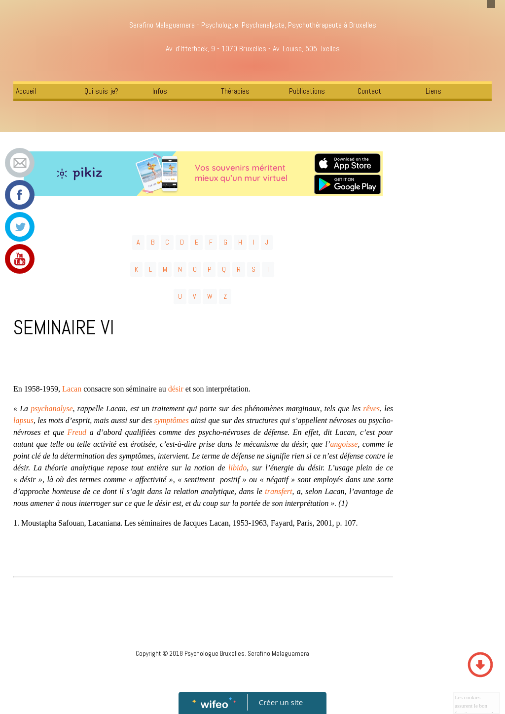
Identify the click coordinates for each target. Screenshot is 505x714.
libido (237, 468)
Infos (159, 91)
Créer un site (281, 702)
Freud (77, 432)
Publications (307, 91)
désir (176, 389)
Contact (369, 91)
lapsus (23, 420)
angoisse (344, 444)
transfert (278, 491)
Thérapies (235, 91)
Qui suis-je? (101, 91)
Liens (433, 91)
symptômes (171, 420)
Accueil (26, 91)
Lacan (71, 389)
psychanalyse (51, 408)
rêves (371, 408)
